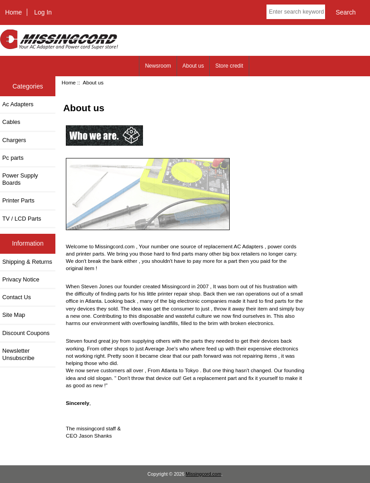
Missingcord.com (203, 474)
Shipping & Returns (27, 261)
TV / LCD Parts (21, 218)
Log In (43, 12)
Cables (11, 121)
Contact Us (16, 297)
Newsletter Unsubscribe (18, 354)
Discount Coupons (25, 333)
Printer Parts (18, 200)
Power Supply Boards (20, 179)
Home (13, 12)
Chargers (14, 140)
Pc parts (13, 157)
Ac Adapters (18, 104)
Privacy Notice (20, 279)
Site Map (13, 314)
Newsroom (158, 66)
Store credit (229, 66)
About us (193, 66)
